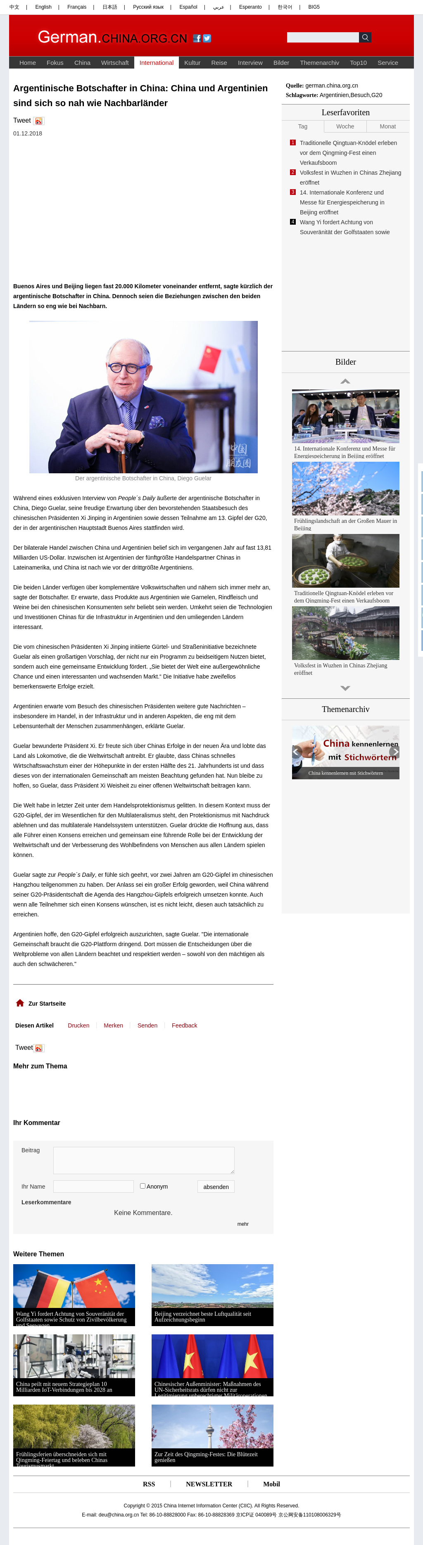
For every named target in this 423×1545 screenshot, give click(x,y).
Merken (113, 1025)
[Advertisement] (95, 1090)
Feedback (184, 1025)
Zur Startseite (47, 1003)
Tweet (22, 120)
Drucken (78, 1025)
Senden (147, 1025)
